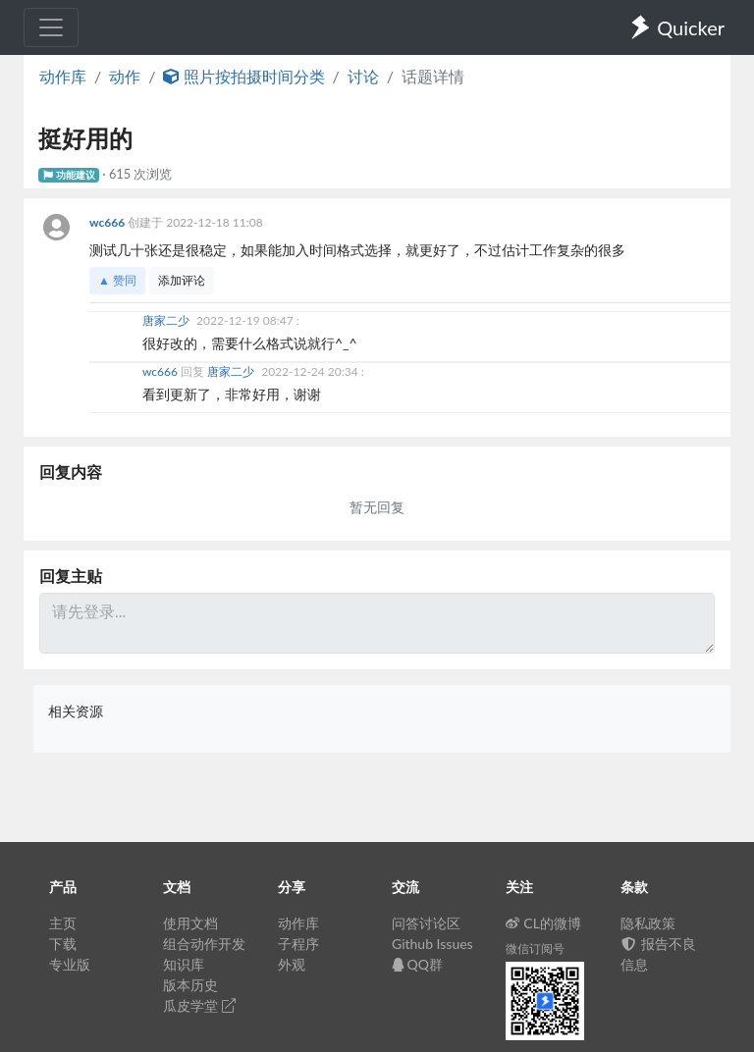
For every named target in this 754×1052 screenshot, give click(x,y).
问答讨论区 (426, 923)
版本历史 (190, 984)
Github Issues (432, 943)
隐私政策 (647, 923)
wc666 (108, 222)
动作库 (62, 76)
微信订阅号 (535, 948)
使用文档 (190, 923)
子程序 (298, 943)
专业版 (69, 964)
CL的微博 (543, 923)
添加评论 (181, 280)
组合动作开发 (204, 943)
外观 (291, 964)
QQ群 (417, 964)
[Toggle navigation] (51, 27)
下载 (63, 943)
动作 (124, 76)
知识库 (183, 964)
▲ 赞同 (117, 280)
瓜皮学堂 (199, 1005)
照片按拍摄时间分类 (243, 76)
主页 (63, 923)
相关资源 (75, 711)
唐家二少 (167, 320)
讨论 (363, 76)
